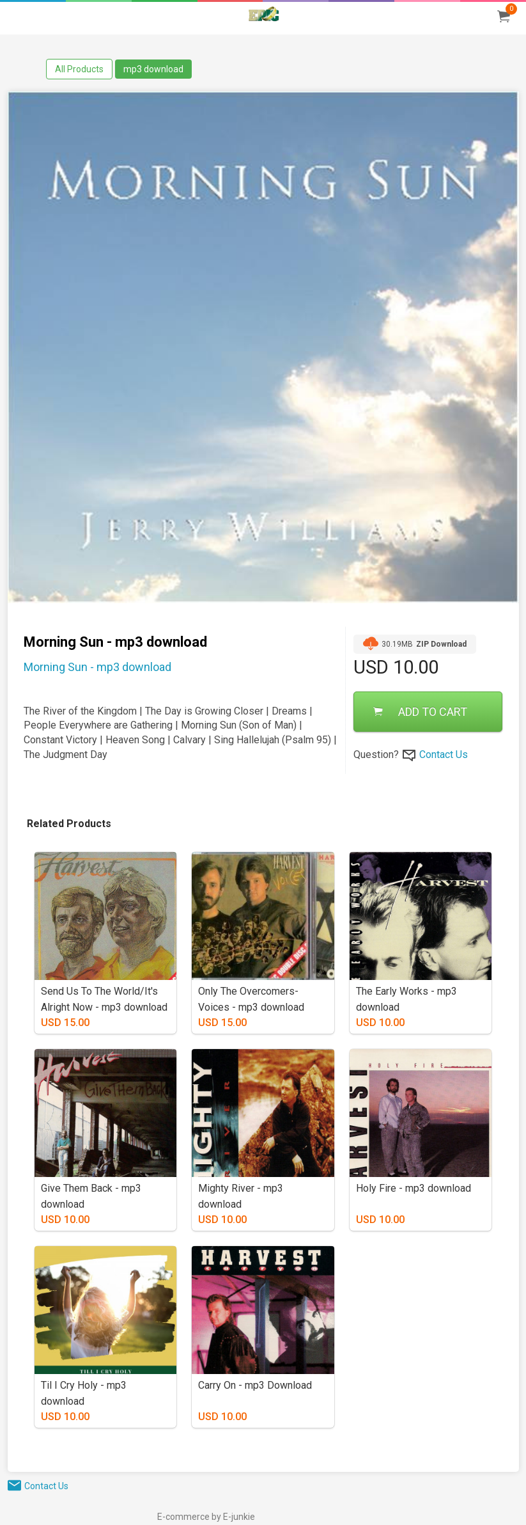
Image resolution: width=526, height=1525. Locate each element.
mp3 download (153, 69)
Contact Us (443, 754)
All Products (79, 69)
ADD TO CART (420, 711)
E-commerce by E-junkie (206, 1517)
